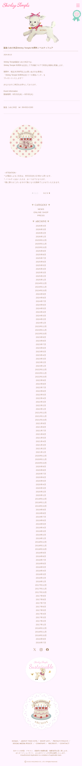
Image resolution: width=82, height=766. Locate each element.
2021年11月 (41, 416)
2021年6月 (41, 434)
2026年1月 (41, 236)
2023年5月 (41, 351)
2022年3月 (41, 402)
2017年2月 (41, 621)
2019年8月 (41, 513)
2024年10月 (41, 290)
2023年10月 (41, 333)
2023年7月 (41, 344)
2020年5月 (41, 481)
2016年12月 (41, 628)
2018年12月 (41, 542)
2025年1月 (41, 280)
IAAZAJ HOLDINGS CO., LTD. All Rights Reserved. (41, 761)
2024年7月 (41, 301)
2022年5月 (41, 395)
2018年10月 (41, 549)
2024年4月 (41, 312)
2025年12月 (41, 240)
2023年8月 (41, 341)
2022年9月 (41, 380)
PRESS (41, 215)
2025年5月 (41, 265)
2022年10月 (41, 377)
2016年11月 (41, 632)
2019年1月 (41, 538)
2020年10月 (41, 463)
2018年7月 (41, 560)
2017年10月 (41, 592)
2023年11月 (41, 330)
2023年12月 (41, 326)
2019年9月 (41, 510)
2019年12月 (41, 499)
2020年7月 (41, 474)
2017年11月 (41, 589)
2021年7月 (41, 430)
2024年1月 (41, 323)
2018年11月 (41, 545)
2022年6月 (41, 391)
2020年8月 (41, 470)
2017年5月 (41, 610)
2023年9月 (41, 337)
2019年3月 (41, 531)
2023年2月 (41, 362)
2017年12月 (41, 585)
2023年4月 (41, 355)
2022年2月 (41, 405)
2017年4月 (41, 614)
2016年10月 (41, 635)
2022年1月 (41, 409)
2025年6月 (41, 262)
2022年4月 (41, 398)
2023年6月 (41, 348)
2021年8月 (41, 427)
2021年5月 (41, 438)
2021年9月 (41, 423)
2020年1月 (41, 495)
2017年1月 (41, 624)
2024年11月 (41, 287)
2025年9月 (41, 251)
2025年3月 (41, 272)
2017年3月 (41, 617)
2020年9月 (41, 466)
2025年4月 (41, 269)
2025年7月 (41, 258)
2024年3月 (41, 316)
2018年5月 (41, 567)
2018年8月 (41, 556)
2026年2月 (41, 233)
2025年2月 (41, 276)
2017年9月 (41, 596)
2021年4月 (41, 441)
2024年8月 (41, 298)
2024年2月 (41, 319)
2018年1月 (41, 581)
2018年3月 (41, 574)
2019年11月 (41, 502)
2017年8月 (41, 599)
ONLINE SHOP (41, 212)
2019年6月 (41, 520)
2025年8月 (41, 254)
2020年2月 (41, 492)
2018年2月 (41, 578)
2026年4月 (41, 226)
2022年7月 (41, 387)
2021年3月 (41, 445)
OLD (35, 193)
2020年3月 (41, 488)
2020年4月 (41, 484)
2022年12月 (41, 369)
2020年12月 (41, 456)
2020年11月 (41, 459)
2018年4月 (41, 571)
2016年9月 (41, 639)
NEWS (41, 209)
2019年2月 (41, 535)
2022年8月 (41, 384)
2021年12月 (41, 413)
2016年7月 (41, 642)
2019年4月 (41, 527)
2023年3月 (41, 359)
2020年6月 (41, 477)
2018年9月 (41, 553)
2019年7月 (41, 517)
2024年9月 (41, 294)
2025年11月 (41, 244)
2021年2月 (41, 448)
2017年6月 (41, 607)
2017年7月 (41, 603)
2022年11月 (41, 373)
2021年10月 (41, 420)
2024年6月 (41, 305)
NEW (46, 193)
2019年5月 (41, 524)
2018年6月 (41, 563)
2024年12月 (41, 283)
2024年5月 (41, 308)
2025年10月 (41, 247)
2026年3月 (41, 229)
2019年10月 (41, 506)
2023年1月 (41, 366)
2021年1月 (41, 452)
